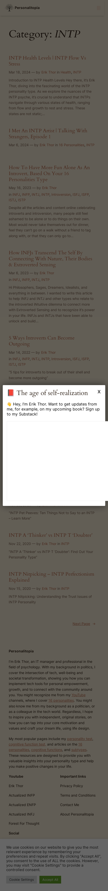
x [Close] (99, 391)
